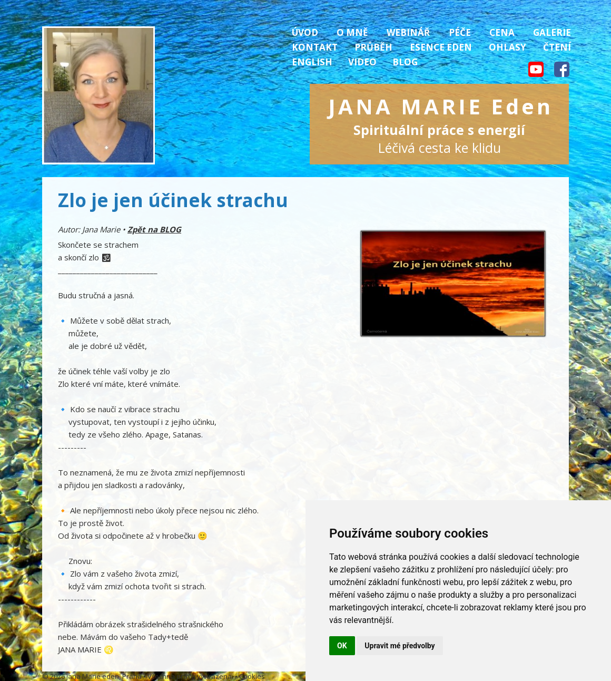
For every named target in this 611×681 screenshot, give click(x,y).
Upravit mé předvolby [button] (399, 645)
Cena (502, 32)
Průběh (373, 47)
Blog (405, 62)
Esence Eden (441, 47)
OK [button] (342, 645)
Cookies (252, 676)
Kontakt (315, 47)
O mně (352, 32)
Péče (460, 32)
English (312, 62)
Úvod (305, 32)
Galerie (552, 32)
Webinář (408, 32)
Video (362, 62)
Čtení (557, 47)
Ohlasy (507, 47)
